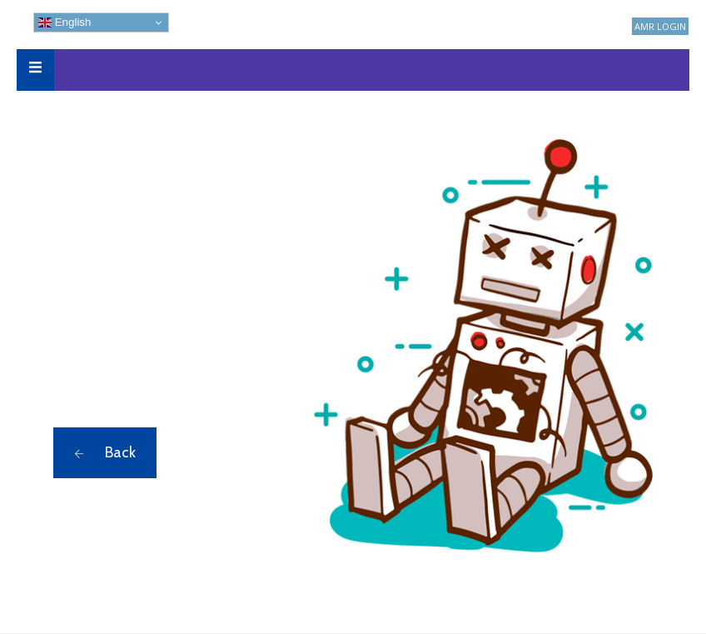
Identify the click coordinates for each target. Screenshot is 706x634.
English (64, 22)
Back (105, 452)
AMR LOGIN (660, 26)
